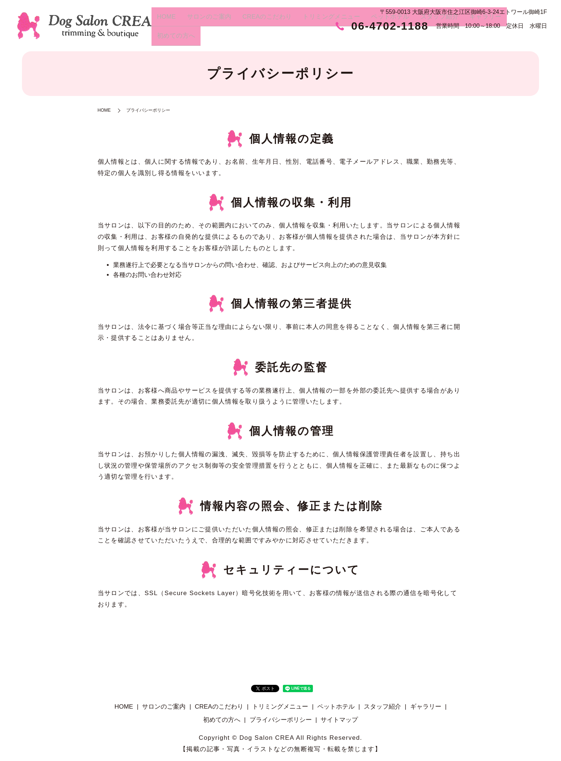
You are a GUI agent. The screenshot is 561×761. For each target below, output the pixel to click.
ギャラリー (484, 39)
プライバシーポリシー (281, 719)
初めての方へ (527, 39)
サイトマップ (339, 719)
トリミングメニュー (339, 39)
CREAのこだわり (278, 39)
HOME (184, 39)
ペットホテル (395, 39)
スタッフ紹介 (441, 39)
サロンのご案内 (224, 39)
